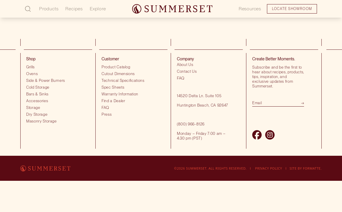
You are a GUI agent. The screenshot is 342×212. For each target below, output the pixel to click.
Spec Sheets (113, 87)
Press (107, 114)
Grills (30, 66)
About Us (185, 64)
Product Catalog (116, 66)
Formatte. (312, 168)
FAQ (105, 107)
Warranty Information (120, 94)
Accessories (37, 100)
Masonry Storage (41, 121)
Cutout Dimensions (118, 73)
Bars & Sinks (37, 94)
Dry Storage (36, 114)
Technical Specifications (123, 80)
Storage (33, 107)
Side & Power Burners (45, 80)
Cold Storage (37, 87)
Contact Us (187, 71)
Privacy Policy (268, 168)
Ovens (32, 73)
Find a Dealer (113, 100)
